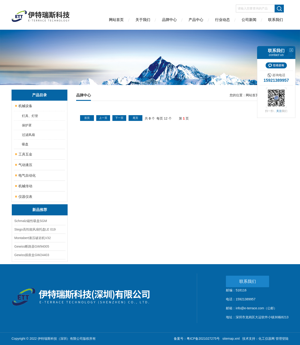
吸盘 (25, 144)
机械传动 (25, 186)
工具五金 (25, 154)
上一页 (103, 118)
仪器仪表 (25, 197)
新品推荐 (39, 210)
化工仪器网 (266, 338)
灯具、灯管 (30, 116)
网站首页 (116, 20)
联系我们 (275, 20)
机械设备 (25, 106)
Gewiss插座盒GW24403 (31, 255)
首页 (87, 118)
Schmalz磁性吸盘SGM (30, 221)
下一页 (119, 118)
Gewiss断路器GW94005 (31, 246)
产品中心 (196, 20)
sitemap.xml (231, 338)
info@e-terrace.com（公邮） (256, 308)
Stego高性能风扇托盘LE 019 (35, 229)
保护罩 (27, 125)
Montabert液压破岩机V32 (32, 238)
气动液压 (25, 165)
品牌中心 (169, 20)
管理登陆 (282, 338)
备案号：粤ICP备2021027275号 (197, 338)
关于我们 (142, 20)
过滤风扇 (28, 135)
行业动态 (222, 20)
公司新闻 (249, 20)
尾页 (135, 118)
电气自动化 (27, 175)
